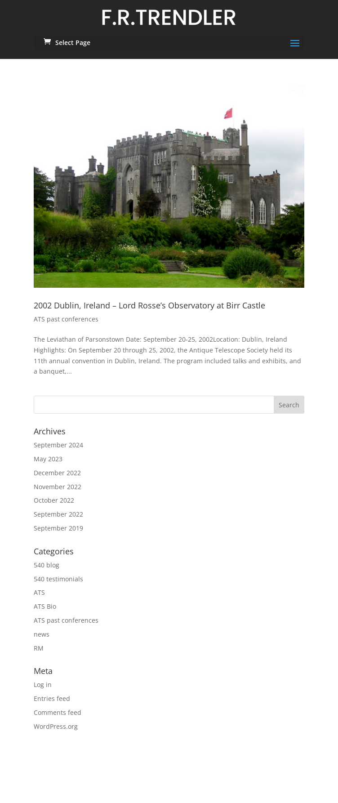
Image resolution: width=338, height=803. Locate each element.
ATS (39, 592)
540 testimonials (58, 579)
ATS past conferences (66, 319)
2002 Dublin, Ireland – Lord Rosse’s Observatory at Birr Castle (149, 305)
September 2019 (58, 528)
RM (39, 648)
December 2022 (57, 472)
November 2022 (57, 486)
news (41, 634)
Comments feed (57, 712)
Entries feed (52, 698)
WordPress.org (56, 726)
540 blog (46, 565)
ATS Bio (45, 606)
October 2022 (54, 500)
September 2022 (58, 514)
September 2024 (58, 445)
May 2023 (48, 459)
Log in (43, 684)
